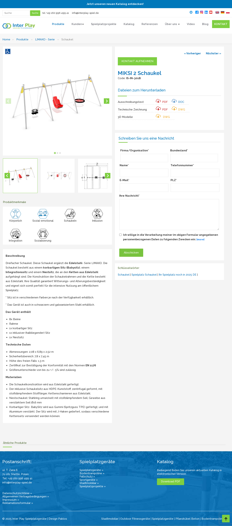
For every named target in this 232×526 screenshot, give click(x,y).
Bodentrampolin (211, 518)
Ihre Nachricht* (129, 195)
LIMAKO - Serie (45, 39)
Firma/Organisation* (134, 150)
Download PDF (170, 481)
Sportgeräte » (89, 479)
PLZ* (174, 180)
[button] (20, 175)
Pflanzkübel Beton (187, 518)
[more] (200, 239)
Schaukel (124, 274)
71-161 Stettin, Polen (15, 474)
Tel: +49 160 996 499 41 (17, 478)
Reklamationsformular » (17, 503)
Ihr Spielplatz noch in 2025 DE (177, 274)
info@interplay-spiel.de (85, 13)
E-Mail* (124, 180)
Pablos (62, 518)
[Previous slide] (8, 101)
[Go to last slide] (7, 175)
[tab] (55, 153)
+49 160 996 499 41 (57, 13)
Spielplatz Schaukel (144, 274)
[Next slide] (106, 101)
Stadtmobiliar (109, 518)
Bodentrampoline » (92, 473)
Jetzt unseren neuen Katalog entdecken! (115, 4)
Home (6, 39)
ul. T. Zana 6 (10, 470)
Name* (124, 165)
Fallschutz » (87, 476)
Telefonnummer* (182, 165)
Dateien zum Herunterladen (141, 90)
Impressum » (10, 499)
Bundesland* (179, 150)
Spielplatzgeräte (162, 518)
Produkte (22, 39)
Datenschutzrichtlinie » (17, 493)
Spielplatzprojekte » (93, 486)
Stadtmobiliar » (89, 483)
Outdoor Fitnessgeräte (135, 518)
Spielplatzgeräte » (91, 470)
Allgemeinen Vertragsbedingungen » (25, 496)
